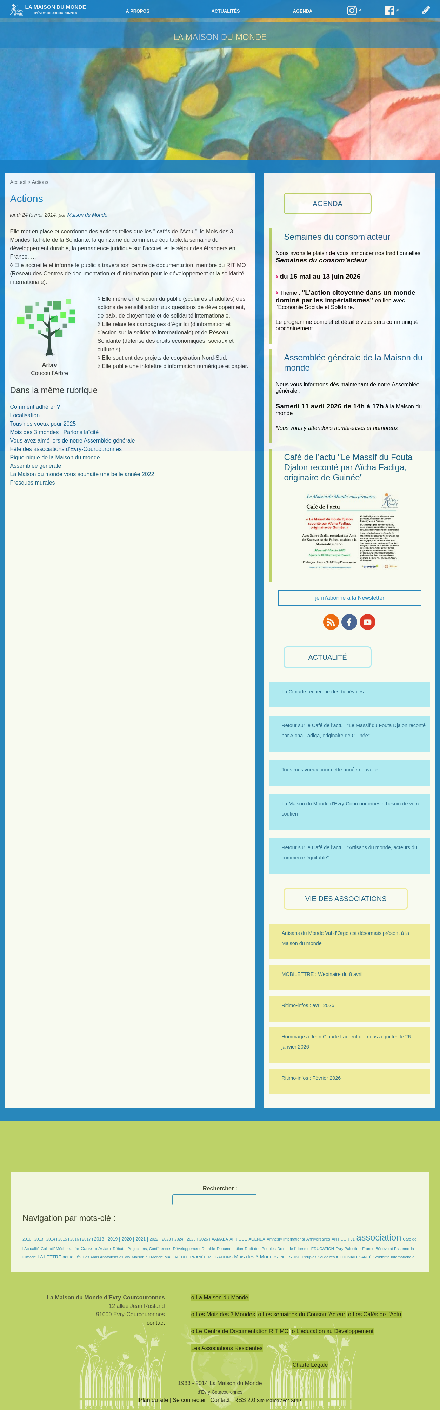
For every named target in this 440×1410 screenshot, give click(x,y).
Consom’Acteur (96, 1248)
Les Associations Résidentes (227, 1348)
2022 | (154, 1239)
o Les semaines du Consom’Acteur (301, 1314)
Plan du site (153, 1400)
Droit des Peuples (260, 1248)
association (378, 1237)
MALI (169, 1257)
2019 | (114, 1239)
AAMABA (220, 1239)
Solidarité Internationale (394, 1257)
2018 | (101, 1239)
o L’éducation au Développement (332, 1331)
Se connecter (189, 1400)
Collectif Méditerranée (60, 1248)
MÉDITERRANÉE (190, 1257)
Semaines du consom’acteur (337, 236)
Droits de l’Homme (293, 1248)
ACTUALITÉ (327, 657)
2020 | (128, 1239)
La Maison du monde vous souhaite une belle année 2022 (82, 474)
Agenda (302, 11)
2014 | (52, 1239)
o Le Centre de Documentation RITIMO (240, 1331)
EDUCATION (322, 1248)
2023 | (167, 1239)
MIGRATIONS (220, 1257)
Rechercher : (220, 1188)
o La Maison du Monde (219, 1298)
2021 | (142, 1239)
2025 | (192, 1239)
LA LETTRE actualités (59, 1256)
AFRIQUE (238, 1239)
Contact (220, 1400)
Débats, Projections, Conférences (142, 1248)
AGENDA (327, 203)
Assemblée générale (35, 466)
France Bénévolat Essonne (385, 1248)
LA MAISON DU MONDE (220, 37)
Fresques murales (32, 483)
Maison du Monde (87, 215)
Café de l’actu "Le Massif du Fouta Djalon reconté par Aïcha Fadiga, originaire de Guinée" (348, 467)
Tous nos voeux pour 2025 (43, 424)
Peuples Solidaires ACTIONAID (329, 1257)
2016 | (76, 1239)
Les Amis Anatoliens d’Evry (106, 1257)
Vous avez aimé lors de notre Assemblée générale (72, 441)
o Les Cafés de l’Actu (374, 1314)
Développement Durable (194, 1248)
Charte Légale (310, 1365)
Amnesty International (286, 1239)
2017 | (88, 1239)
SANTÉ (365, 1257)
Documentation (230, 1248)
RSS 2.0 (244, 1400)
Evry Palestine (348, 1248)
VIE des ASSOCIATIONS (346, 899)
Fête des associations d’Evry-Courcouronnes (66, 449)
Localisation (25, 415)
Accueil (18, 182)
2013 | (40, 1239)
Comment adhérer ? (35, 407)
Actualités (225, 11)
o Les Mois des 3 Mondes (223, 1314)
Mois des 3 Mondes (256, 1256)
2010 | (28, 1239)
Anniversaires (318, 1239)
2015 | (64, 1239)
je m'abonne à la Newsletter (349, 598)
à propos (137, 11)
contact (156, 1323)
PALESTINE (290, 1257)
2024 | (179, 1239)
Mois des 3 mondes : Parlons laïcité (54, 432)
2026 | (204, 1239)
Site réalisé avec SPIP (279, 1400)
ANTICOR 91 (343, 1239)
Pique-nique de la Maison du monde (55, 457)
